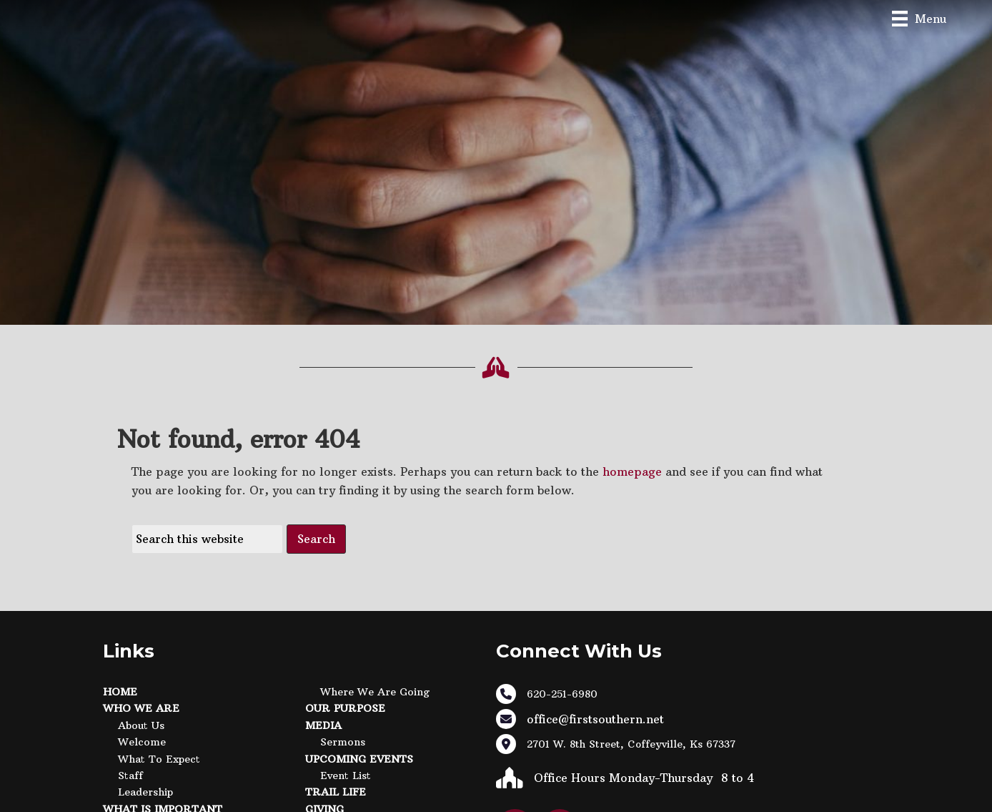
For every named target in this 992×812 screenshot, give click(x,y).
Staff (130, 775)
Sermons (342, 741)
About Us (141, 725)
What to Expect (159, 759)
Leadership (145, 792)
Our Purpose (345, 708)
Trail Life (335, 792)
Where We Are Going (375, 691)
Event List (345, 775)
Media (323, 725)
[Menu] (919, 18)
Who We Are (141, 708)
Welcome (142, 741)
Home (120, 691)
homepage (632, 471)
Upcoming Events (359, 759)
